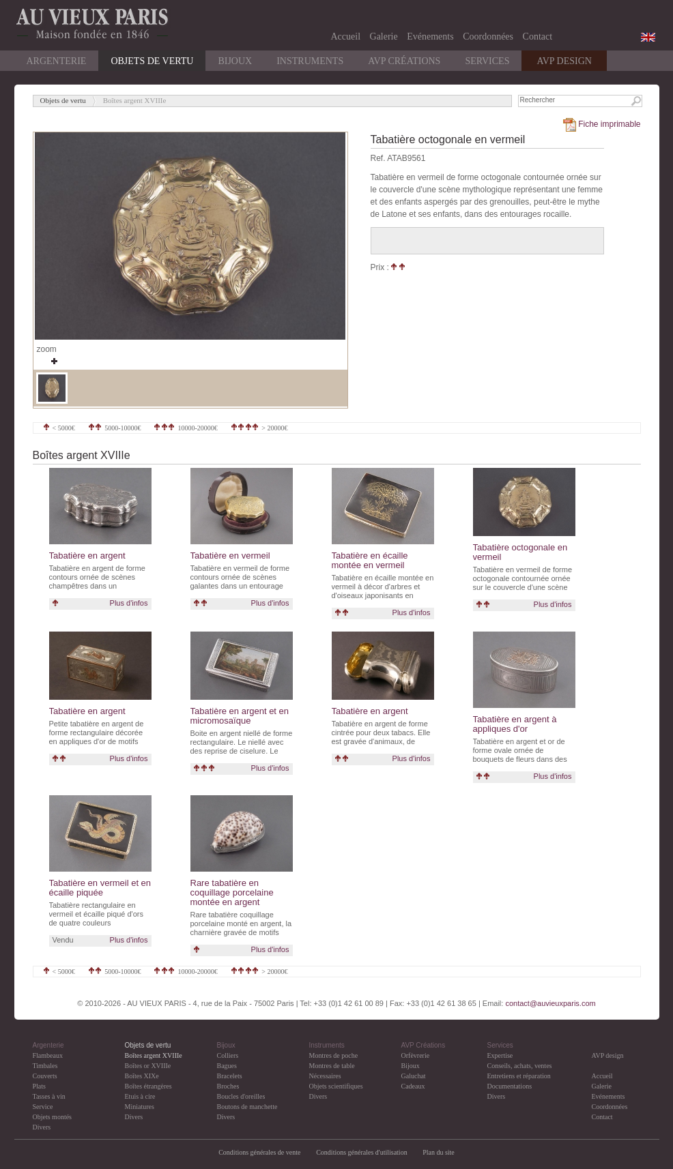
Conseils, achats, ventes (519, 1065)
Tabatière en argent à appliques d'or (515, 724)
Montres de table (332, 1065)
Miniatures (139, 1106)
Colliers (228, 1055)
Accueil (346, 36)
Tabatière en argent (87, 555)
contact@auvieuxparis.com (550, 1003)
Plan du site (439, 1152)
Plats (39, 1086)
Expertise (500, 1055)
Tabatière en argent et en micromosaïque (239, 716)
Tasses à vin (49, 1096)
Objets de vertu (152, 61)
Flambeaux (48, 1055)
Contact (538, 36)
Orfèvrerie (415, 1055)
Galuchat (413, 1076)
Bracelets (229, 1076)
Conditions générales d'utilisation (362, 1152)
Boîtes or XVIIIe (148, 1065)
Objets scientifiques (336, 1086)
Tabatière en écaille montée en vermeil (370, 560)
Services (487, 61)
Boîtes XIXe (142, 1076)
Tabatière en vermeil (230, 555)
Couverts (45, 1076)
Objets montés (52, 1117)
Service (43, 1106)
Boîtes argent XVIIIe (153, 1055)
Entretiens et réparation (519, 1076)
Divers (42, 1127)
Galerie (384, 36)
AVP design (608, 1055)
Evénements (430, 36)
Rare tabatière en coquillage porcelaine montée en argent (232, 892)
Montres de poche (333, 1055)
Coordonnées (488, 36)
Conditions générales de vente (259, 1152)
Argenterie (57, 61)
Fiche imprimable (601, 124)
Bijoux (235, 61)
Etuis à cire (140, 1096)
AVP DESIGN (564, 61)
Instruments (309, 61)
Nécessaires (325, 1076)
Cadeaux (413, 1086)
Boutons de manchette (247, 1106)
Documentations (509, 1086)
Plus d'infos (129, 603)
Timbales (45, 1065)
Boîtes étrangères (148, 1086)
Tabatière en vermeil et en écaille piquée (100, 888)
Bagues (227, 1065)
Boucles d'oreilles (241, 1096)
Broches (228, 1086)
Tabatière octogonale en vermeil (520, 552)
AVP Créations (404, 61)
